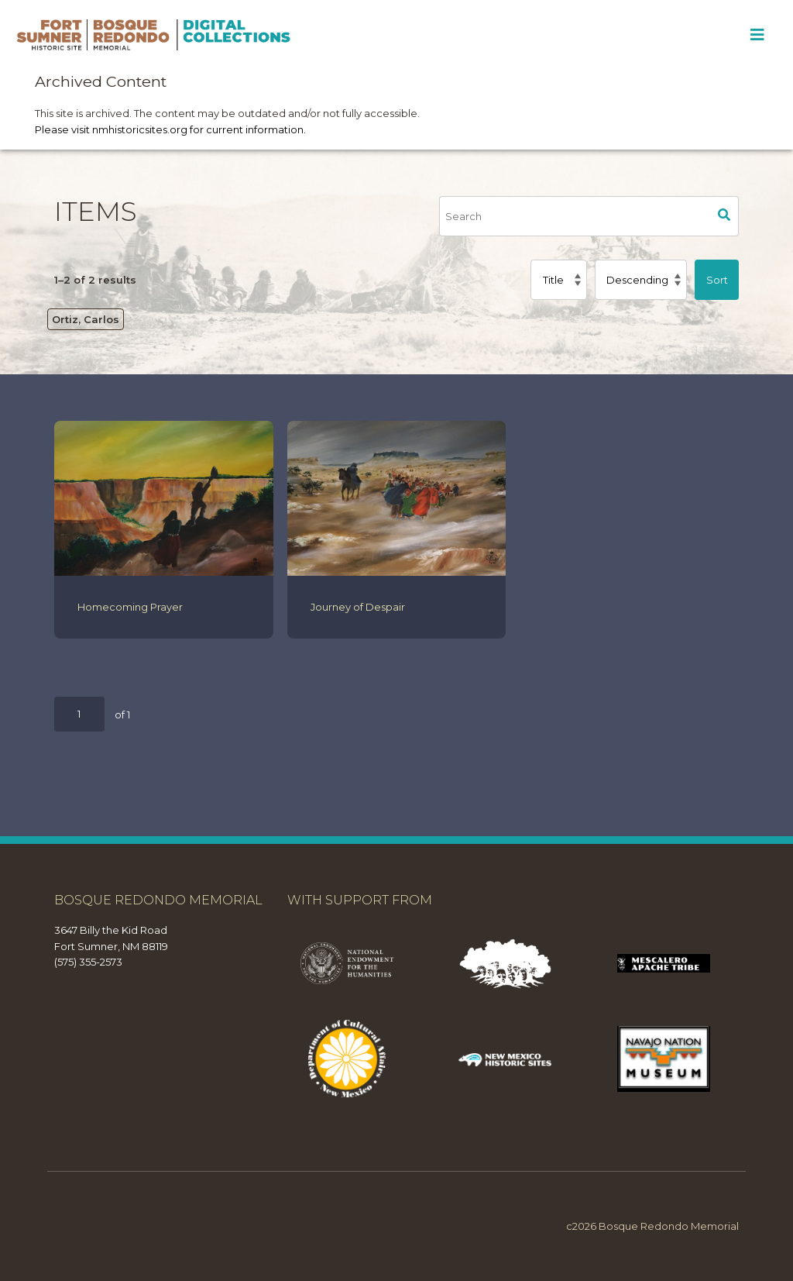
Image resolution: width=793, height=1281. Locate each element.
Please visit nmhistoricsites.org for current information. (170, 129)
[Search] (574, 216)
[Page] (79, 714)
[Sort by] (558, 280)
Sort (717, 280)
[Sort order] (641, 280)
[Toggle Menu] (757, 34)
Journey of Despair (358, 607)
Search (725, 216)
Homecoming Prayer (130, 607)
